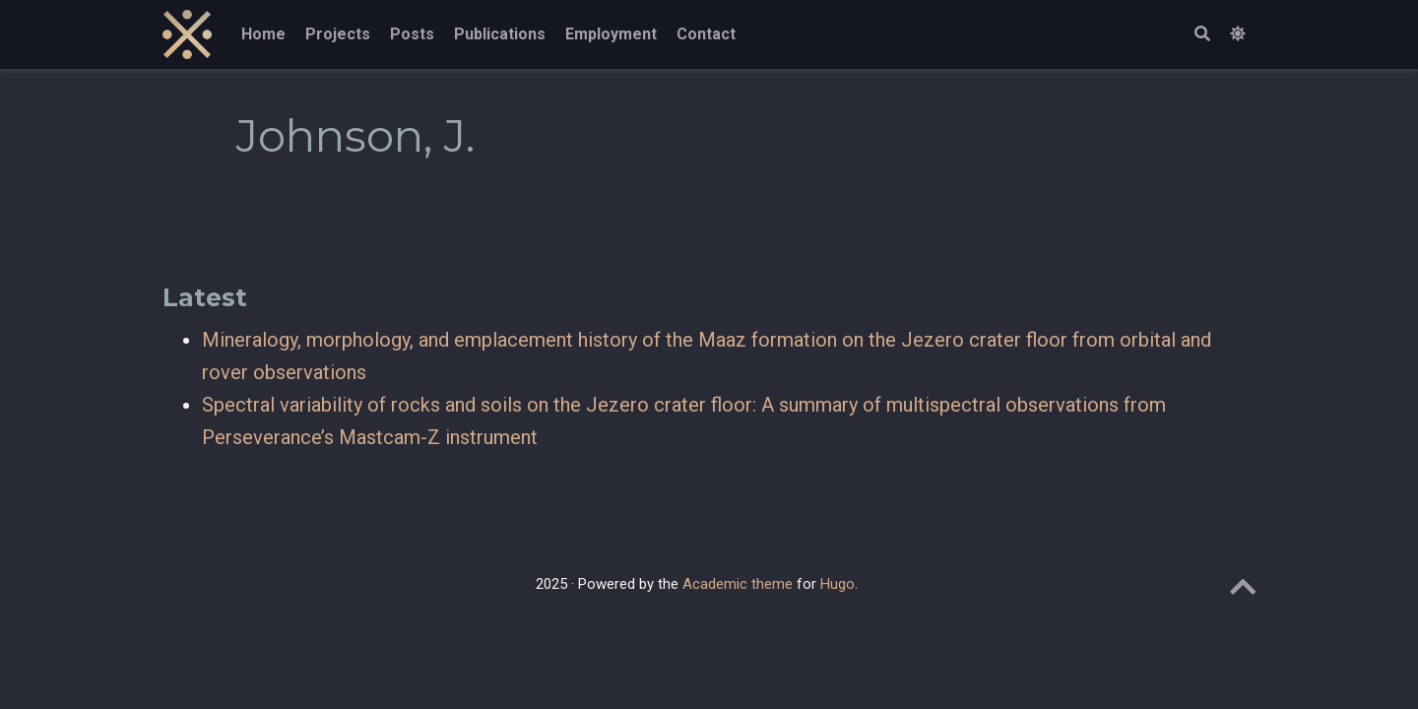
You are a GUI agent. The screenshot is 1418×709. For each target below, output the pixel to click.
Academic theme (737, 584)
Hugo (837, 584)
